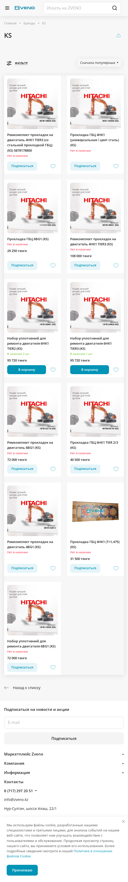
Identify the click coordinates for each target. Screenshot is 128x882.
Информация (17, 772)
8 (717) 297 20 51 (18, 791)
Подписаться (64, 738)
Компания (14, 763)
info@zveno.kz (16, 799)
